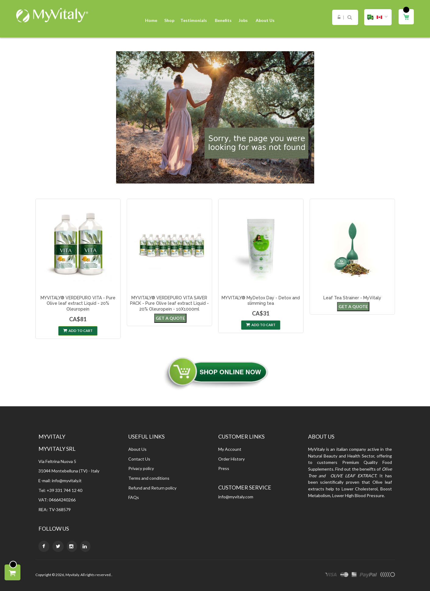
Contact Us (139, 458)
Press (223, 468)
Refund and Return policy (152, 487)
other (387, 575)
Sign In (339, 17)
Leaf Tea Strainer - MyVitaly (352, 297)
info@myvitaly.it (67, 480)
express (354, 575)
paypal (368, 575)
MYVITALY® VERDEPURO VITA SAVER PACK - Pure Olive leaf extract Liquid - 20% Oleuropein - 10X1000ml (169, 303)
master (344, 575)
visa (331, 575)
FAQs (133, 497)
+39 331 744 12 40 (64, 490)
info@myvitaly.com (235, 496)
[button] (378, 17)
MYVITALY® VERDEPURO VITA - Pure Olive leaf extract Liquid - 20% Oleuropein (78, 303)
